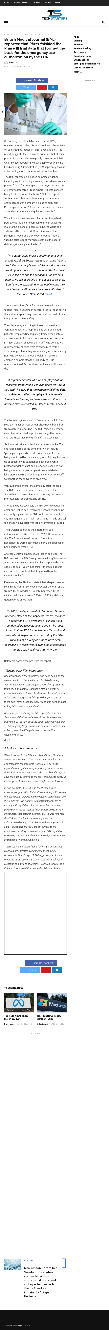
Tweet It (26, 87)
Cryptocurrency (82, 56)
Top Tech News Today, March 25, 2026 (16, 1017)
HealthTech (27, 34)
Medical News (43, 34)
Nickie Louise (9, 1024)
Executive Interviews (21, 3)
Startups (36, 3)
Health (16, 34)
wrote (49, 294)
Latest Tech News (83, 67)
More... (78, 71)
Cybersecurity (81, 59)
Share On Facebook (32, 80)
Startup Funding (82, 48)
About (57, 3)
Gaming (78, 40)
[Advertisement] (35, 1142)
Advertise (47, 3)
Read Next (29, 1260)
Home (6, 3)
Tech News (80, 52)
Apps (76, 36)
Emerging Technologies (87, 63)
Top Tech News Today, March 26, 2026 (49, 1017)
